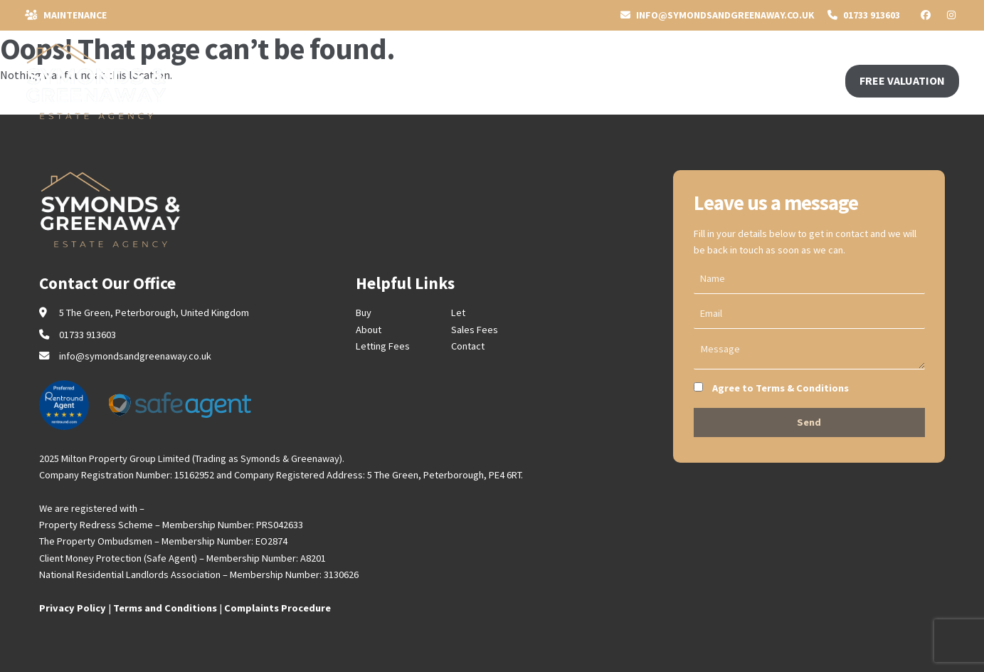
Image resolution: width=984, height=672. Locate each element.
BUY (214, 80)
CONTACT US (435, 80)
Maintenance (66, 15)
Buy (363, 312)
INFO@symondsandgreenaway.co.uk (717, 15)
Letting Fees (383, 346)
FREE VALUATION (902, 80)
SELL (257, 80)
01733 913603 (863, 15)
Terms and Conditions (165, 608)
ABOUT (359, 80)
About (368, 329)
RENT (304, 80)
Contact (468, 346)
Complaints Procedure (277, 608)
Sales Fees (474, 329)
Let (458, 312)
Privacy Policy (72, 608)
